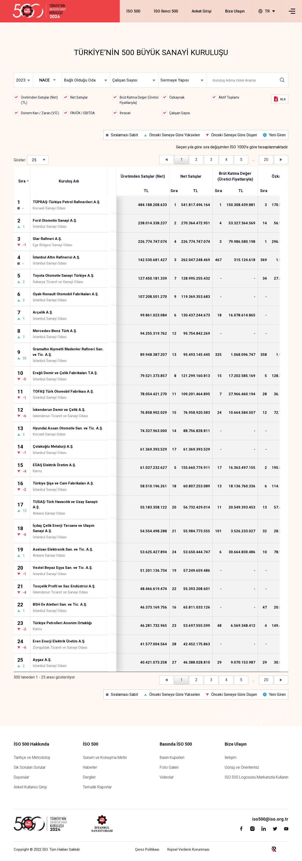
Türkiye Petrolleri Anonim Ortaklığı (62, 623)
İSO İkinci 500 (166, 11)
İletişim (230, 757)
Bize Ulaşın (235, 11)
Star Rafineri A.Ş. (47, 239)
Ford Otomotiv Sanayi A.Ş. (55, 220)
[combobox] (23, 80)
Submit (282, 80)
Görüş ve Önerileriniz (242, 767)
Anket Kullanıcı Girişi (30, 787)
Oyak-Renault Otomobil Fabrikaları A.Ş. (65, 294)
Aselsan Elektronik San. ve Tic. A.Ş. (63, 549)
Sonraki (281, 159)
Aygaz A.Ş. (42, 660)
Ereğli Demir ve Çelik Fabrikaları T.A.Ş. (65, 373)
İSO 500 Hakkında (31, 744)
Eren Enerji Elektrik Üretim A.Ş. (59, 641)
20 (266, 159)
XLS (283, 99)
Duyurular (21, 777)
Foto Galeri (169, 767)
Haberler (90, 767)
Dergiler (89, 777)
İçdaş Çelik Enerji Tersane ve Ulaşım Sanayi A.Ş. (64, 528)
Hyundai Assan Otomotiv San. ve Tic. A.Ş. (68, 428)
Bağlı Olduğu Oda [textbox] (80, 80)
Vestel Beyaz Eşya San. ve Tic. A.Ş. (62, 568)
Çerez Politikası (147, 849)
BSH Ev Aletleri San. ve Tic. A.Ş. (60, 604)
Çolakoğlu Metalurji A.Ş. (53, 446)
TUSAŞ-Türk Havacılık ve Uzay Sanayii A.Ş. (65, 504)
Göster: (31, 159)
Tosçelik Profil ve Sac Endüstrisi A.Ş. (64, 586)
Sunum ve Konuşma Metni (105, 757)
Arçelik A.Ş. (43, 312)
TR (264, 11)
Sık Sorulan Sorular (30, 767)
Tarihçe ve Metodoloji (32, 757)
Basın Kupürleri (172, 757)
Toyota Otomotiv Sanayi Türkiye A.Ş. (63, 275)
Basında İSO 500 (176, 744)
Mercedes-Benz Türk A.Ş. (55, 331)
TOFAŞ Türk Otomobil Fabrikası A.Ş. (63, 391)
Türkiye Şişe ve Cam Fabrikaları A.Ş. (63, 483)
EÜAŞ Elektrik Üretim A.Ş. (54, 465)
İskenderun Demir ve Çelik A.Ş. (59, 410)
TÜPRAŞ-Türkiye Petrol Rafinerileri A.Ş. (66, 202)
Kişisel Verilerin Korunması (188, 849)
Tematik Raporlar (97, 787)
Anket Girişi (201, 11)
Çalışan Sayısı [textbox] (124, 80)
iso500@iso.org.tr (270, 819)
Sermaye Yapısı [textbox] (174, 80)
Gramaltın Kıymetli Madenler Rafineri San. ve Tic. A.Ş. (68, 352)
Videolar (167, 777)
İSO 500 (133, 11)
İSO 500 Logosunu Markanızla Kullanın (256, 777)
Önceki (166, 159)
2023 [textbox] (21, 80)
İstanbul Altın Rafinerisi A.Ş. (56, 257)
